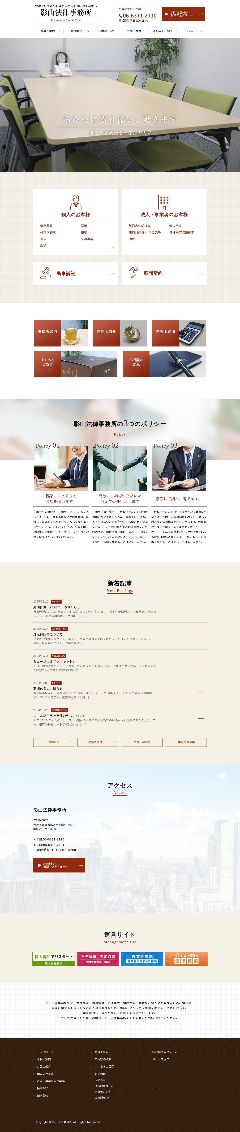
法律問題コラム (98, 742)
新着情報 (100, 1074)
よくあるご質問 (104, 1066)
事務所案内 (44, 1059)
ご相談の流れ (103, 1059)
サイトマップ (160, 1059)
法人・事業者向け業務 (51, 1081)
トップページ (45, 1052)
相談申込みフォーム (164, 1052)
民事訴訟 (42, 1088)
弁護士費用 (102, 1052)
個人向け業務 (45, 1074)
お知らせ (53, 742)
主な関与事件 (186, 742)
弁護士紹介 (44, 1066)
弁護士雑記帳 (142, 742)
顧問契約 (42, 1095)
